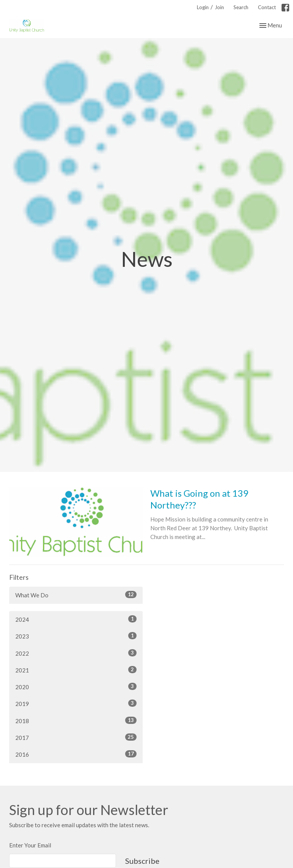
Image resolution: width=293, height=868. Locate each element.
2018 (76, 720)
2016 (76, 754)
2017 (76, 737)
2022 (76, 653)
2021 (76, 670)
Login (203, 7)
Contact (267, 7)
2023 (76, 636)
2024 (76, 619)
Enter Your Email (30, 845)
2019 (76, 703)
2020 (76, 686)
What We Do (76, 594)
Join (219, 7)
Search (240, 7)
